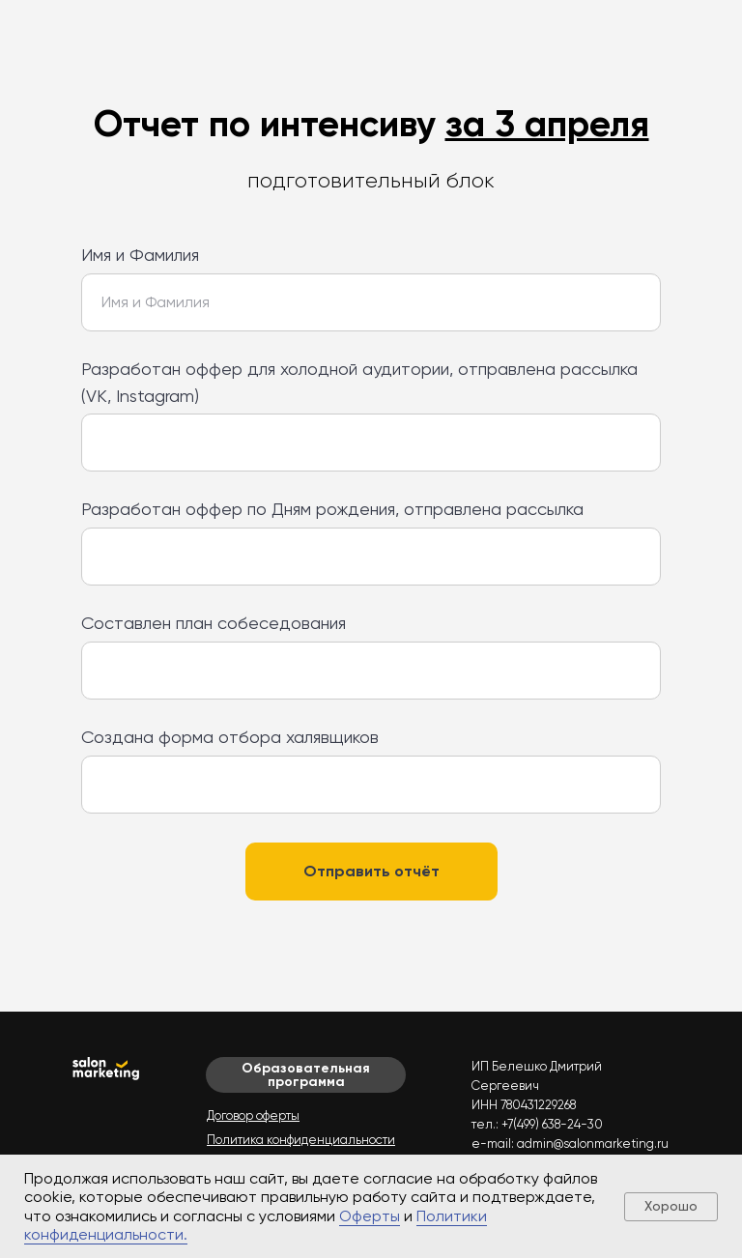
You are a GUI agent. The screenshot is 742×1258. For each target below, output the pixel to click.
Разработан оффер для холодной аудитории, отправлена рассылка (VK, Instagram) (359, 382)
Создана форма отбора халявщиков (230, 737)
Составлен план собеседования (213, 623)
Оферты (369, 1216)
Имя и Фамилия (140, 254)
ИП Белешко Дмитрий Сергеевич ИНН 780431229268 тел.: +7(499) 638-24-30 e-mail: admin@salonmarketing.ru (570, 1105)
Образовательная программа (306, 1075)
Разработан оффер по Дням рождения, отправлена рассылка (332, 509)
